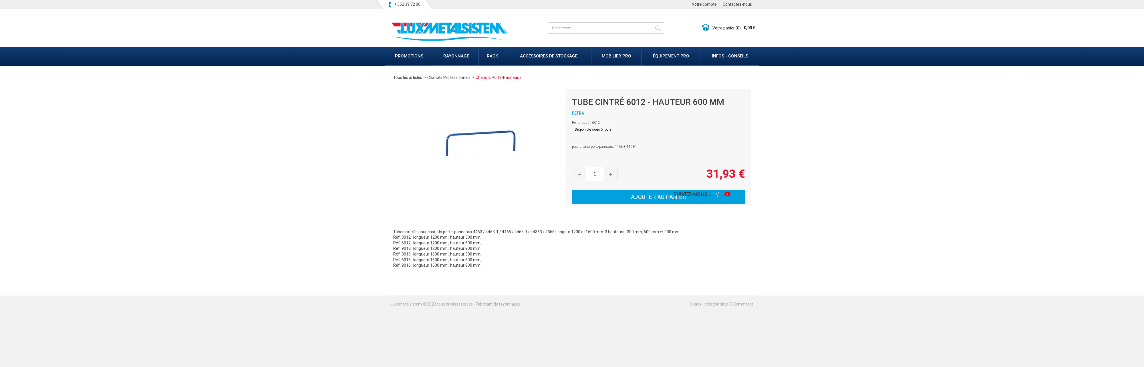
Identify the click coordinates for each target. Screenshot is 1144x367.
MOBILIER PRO (616, 56)
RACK (492, 56)
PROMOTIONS (409, 56)
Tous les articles (407, 77)
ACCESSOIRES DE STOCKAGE (548, 56)
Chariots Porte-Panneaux (498, 77)
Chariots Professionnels (448, 77)
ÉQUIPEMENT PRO (671, 56)
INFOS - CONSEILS (730, 56)
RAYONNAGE (456, 56)
